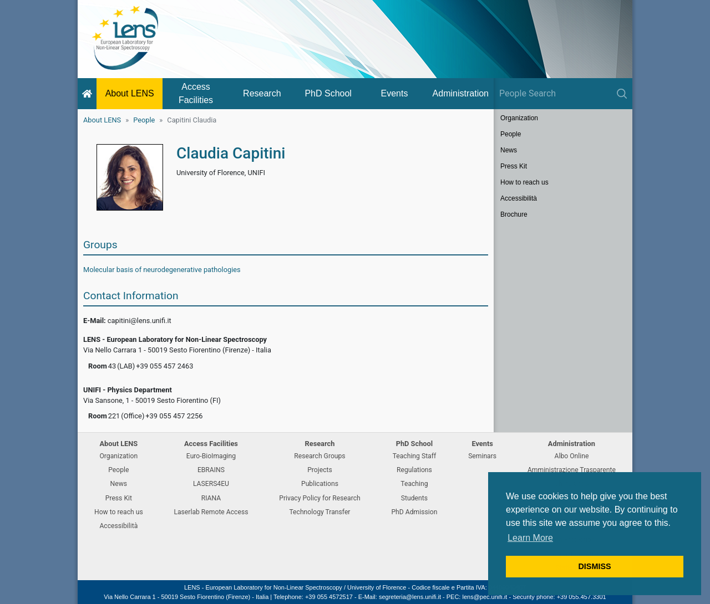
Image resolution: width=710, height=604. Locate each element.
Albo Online (572, 456)
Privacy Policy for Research (319, 498)
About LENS (129, 93)
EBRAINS (211, 470)
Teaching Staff (415, 456)
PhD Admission (414, 512)
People (144, 120)
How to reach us (524, 182)
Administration (461, 93)
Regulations (414, 470)
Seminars (482, 456)
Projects (319, 470)
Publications (319, 484)
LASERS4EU (211, 484)
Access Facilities (196, 93)
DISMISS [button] (594, 566)
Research (262, 93)
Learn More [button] (530, 537)
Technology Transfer (319, 512)
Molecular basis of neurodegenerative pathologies (162, 269)
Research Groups (319, 456)
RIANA (211, 498)
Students (414, 498)
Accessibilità (518, 198)
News (508, 150)
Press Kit (513, 166)
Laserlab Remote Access (211, 512)
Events (394, 93)
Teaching (414, 484)
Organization (519, 118)
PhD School (328, 93)
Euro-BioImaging (211, 456)
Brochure (514, 214)
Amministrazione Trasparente (572, 470)
